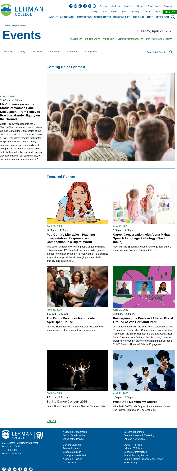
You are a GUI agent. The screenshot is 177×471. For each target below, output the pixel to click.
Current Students (72, 445)
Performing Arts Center (159, 39)
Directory (135, 12)
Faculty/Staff (153, 6)
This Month (55, 51)
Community (170, 6)
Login (157, 12)
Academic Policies (72, 459)
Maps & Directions (11, 453)
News (104, 12)
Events (114, 12)
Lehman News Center (135, 439)
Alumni (140, 6)
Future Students (71, 448)
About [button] (53, 17)
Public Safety (130, 462)
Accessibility (69, 462)
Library (147, 12)
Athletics (108, 39)
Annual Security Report (136, 455)
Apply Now (170, 12)
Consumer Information (135, 452)
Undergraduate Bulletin (75, 455)
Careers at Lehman (134, 432)
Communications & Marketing (139, 435)
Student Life (92, 39)
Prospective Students (108, 6)
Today (21, 51)
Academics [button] (67, 17)
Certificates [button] (102, 17)
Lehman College (10, 25)
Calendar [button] (73, 51)
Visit (124, 12)
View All (8, 51)
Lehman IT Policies (134, 448)
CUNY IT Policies (133, 445)
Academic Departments (75, 432)
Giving (94, 12)
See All (51, 420)
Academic (76, 39)
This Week (37, 51)
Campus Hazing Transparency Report (143, 459)
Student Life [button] (121, 17)
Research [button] (162, 17)
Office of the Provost (73, 439)
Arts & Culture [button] (143, 17)
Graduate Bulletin (72, 452)
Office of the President (74, 435)
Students (128, 6)
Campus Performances (130, 39)
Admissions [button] (84, 17)
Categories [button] (92, 51)
